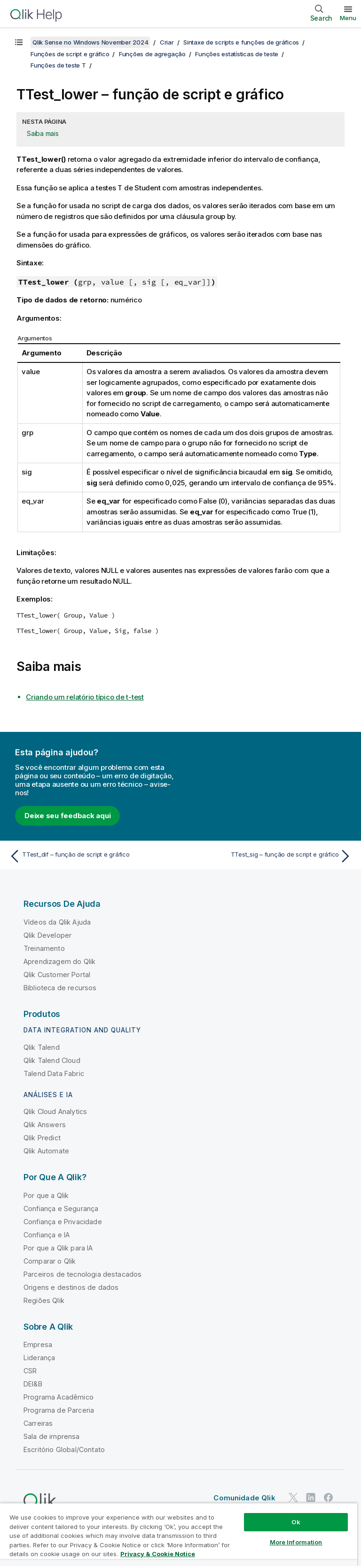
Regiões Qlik (44, 1300)
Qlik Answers (45, 1125)
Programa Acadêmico (59, 1397)
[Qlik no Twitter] (293, 1497)
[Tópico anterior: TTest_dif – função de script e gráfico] (92, 856)
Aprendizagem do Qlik (59, 961)
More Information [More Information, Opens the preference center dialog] (296, 1542)
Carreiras (38, 1423)
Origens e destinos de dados (71, 1287)
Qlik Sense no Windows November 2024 (90, 42)
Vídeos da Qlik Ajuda (57, 922)
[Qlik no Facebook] (329, 1497)
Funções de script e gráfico (70, 54)
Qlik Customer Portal (57, 975)
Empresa (38, 1344)
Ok (295, 1522)
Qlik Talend (42, 1047)
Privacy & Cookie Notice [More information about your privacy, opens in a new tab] (157, 1554)
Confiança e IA (47, 1235)
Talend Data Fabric (54, 1073)
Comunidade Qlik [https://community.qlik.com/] (244, 1497)
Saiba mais (43, 133)
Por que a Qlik (46, 1195)
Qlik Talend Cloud (52, 1060)
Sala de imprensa (52, 1436)
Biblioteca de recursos (60, 988)
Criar (167, 42)
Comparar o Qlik (50, 1261)
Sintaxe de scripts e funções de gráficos (241, 42)
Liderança (39, 1358)
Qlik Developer (47, 935)
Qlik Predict (42, 1138)
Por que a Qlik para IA (58, 1248)
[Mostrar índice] (19, 42)
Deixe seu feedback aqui (67, 815)
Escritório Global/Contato (64, 1449)
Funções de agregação (152, 54)
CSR (30, 1371)
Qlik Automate (46, 1151)
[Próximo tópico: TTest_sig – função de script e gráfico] (269, 856)
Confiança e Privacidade (63, 1222)
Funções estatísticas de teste (236, 54)
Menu (348, 18)
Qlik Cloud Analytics (55, 1111)
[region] (178, 1534)
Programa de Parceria (59, 1410)
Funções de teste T (58, 65)
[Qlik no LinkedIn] (311, 1497)
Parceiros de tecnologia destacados (82, 1274)
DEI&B (33, 1384)
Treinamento (44, 948)
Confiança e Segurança (61, 1208)
